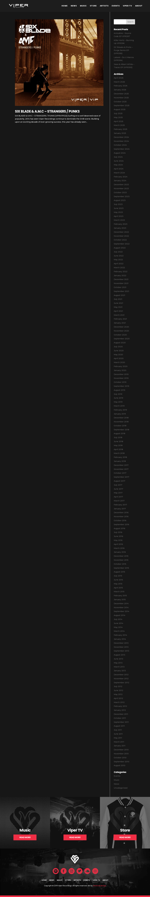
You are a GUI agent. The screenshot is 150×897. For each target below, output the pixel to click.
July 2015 (118, 576)
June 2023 (119, 208)
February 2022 (120, 271)
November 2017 (121, 469)
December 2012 (121, 674)
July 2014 (118, 619)
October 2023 (120, 192)
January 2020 (120, 370)
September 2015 (121, 568)
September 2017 (121, 477)
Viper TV (127, 5)
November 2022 (121, 236)
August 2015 (119, 572)
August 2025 (119, 109)
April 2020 (119, 358)
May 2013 (118, 663)
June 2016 (118, 536)
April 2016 (118, 544)
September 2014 (121, 611)
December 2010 (121, 750)
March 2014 (119, 631)
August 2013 (119, 655)
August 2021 (119, 295)
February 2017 (120, 505)
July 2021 (118, 299)
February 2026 (120, 86)
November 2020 (121, 331)
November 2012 (121, 678)
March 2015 (119, 591)
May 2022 (118, 259)
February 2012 (120, 706)
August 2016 (119, 528)
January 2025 (120, 133)
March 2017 (119, 501)
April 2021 (118, 311)
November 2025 (121, 98)
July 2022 (118, 252)
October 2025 (120, 101)
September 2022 (122, 244)
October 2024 (120, 145)
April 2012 (118, 698)
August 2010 (119, 765)
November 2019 (121, 378)
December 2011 (121, 714)
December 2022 (121, 232)
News (74, 5)
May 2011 (118, 738)
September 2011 (121, 722)
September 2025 (121, 105)
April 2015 (118, 588)
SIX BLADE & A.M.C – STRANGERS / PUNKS (47, 111)
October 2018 (120, 426)
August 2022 (120, 248)
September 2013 (121, 651)
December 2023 (121, 184)
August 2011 (119, 726)
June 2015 (118, 580)
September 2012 (121, 682)
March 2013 (119, 667)
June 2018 (118, 441)
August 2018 (119, 433)
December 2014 (121, 603)
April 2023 (118, 216)
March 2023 (119, 220)
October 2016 (120, 520)
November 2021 (121, 283)
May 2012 (118, 694)
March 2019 (119, 406)
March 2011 (119, 742)
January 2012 (120, 710)
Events (116, 5)
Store (93, 5)
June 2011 (118, 734)
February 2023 (120, 224)
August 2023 (120, 200)
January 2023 (120, 228)
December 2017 (121, 465)
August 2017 (119, 481)
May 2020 (118, 354)
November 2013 (121, 647)
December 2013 (121, 643)
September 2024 (122, 149)
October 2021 (120, 287)
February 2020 (120, 366)
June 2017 (118, 489)
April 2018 (118, 449)
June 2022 (119, 256)
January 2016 (120, 552)
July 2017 (118, 485)
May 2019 (118, 402)
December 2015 (121, 556)
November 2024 (121, 141)
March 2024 (119, 173)
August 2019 (119, 390)
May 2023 (118, 212)
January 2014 (120, 639)
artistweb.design (99, 886)
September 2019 (121, 386)
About (138, 5)
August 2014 (119, 615)
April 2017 (118, 497)
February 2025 (120, 129)
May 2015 (118, 584)
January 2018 (120, 461)
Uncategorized (120, 788)
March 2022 (119, 267)
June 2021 (118, 303)
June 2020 (119, 350)
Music (83, 5)
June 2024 (119, 161)
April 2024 (118, 169)
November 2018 (121, 422)
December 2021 (121, 279)
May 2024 (118, 165)
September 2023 (122, 196)
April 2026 (118, 78)
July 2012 (118, 686)
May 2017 (118, 493)
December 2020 (121, 327)
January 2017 (120, 509)
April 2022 (118, 263)
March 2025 (119, 125)
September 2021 (121, 291)
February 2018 (120, 457)
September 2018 (121, 429)
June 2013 (118, 659)
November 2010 (121, 754)
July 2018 (118, 437)
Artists (104, 5)
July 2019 (118, 394)
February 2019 (120, 410)
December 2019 (121, 374)
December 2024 (121, 137)
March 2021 (119, 315)
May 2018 (118, 445)
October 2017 (120, 473)
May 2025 (118, 117)
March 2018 (119, 453)
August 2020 (120, 342)
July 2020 (118, 346)
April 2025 (118, 121)
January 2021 (120, 323)
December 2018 (121, 418)
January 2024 (120, 180)
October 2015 (120, 564)
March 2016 (119, 548)
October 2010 (120, 757)
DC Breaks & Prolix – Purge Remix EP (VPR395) (123, 50)
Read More (25, 837)
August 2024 (120, 153)
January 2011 (119, 746)
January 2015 (120, 599)
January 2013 (120, 670)
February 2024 (120, 177)
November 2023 (121, 188)
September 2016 (121, 524)
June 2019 (118, 398)
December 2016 (121, 512)
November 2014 (121, 607)
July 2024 (118, 157)
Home (65, 5)
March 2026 (119, 82)
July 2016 (118, 532)
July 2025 (118, 113)
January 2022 (120, 275)
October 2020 (120, 335)
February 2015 (120, 595)
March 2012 (119, 702)
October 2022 (120, 240)
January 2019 (120, 414)
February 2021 (120, 319)
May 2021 (118, 307)
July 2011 (118, 730)
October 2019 (120, 382)
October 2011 (120, 718)
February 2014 (120, 635)
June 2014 (118, 623)
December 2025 (121, 94)
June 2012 (118, 690)
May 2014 (118, 627)
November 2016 (121, 516)
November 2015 (121, 560)
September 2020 (122, 338)
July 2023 (118, 204)
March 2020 (119, 362)
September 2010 (121, 761)
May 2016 (118, 540)
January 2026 (120, 90)
